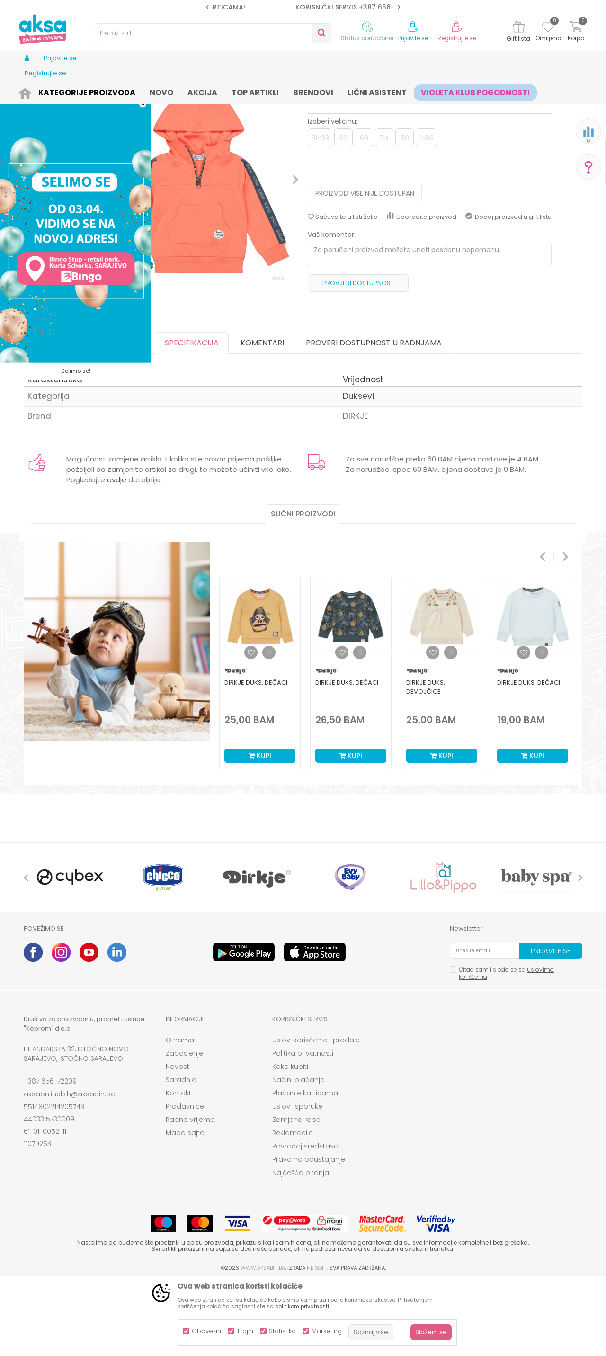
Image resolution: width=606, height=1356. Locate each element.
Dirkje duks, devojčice (425, 760)
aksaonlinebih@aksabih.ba (70, 1167)
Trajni (245, 1331)
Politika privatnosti (302, 1126)
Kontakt (178, 1166)
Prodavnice (185, 1179)
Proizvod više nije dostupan (364, 266)
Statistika (282, 1331)
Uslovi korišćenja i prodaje (316, 1113)
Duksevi (184, 91)
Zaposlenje (184, 1126)
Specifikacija (192, 416)
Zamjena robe (296, 1193)
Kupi (260, 829)
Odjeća (99, 91)
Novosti (178, 1140)
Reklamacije (292, 1206)
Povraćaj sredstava (305, 1219)
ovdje (116, 553)
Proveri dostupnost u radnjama (374, 416)
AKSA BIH (36, 91)
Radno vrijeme (190, 1193)
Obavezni (206, 1331)
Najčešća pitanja (300, 1246)
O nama (180, 1113)
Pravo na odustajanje (308, 1233)
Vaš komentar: (332, 308)
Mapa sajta (185, 1206)
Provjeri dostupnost (358, 356)
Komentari (262, 416)
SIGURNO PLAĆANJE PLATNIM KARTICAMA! (302, 7)
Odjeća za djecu (141, 91)
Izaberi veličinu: (332, 194)
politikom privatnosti (302, 1306)
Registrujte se (456, 38)
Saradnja (181, 1153)
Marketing (327, 1331)
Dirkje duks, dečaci (255, 755)
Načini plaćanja (298, 1153)
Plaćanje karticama (305, 1166)
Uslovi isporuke (297, 1179)
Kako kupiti (290, 1140)
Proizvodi (69, 91)
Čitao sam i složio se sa (506, 1047)
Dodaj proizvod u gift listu (508, 290)
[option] (303, 7)
